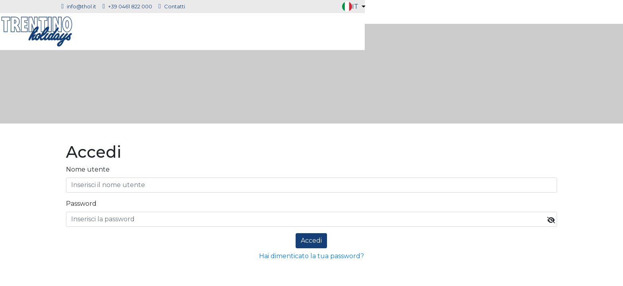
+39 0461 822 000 (227, 6)
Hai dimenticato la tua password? (311, 256)
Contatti (272, 6)
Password (81, 203)
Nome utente (88, 169)
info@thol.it (179, 6)
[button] (562, 7)
